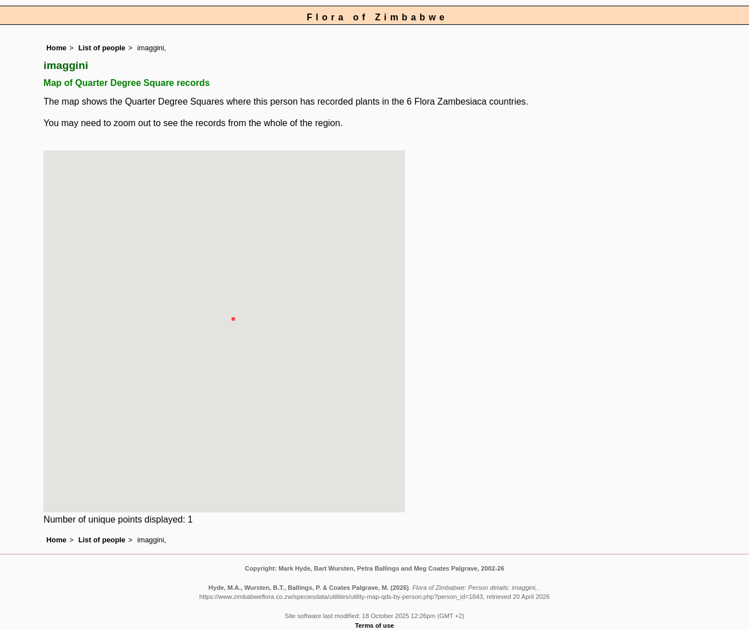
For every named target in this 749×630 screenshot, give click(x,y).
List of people (102, 48)
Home (56, 48)
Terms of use (374, 625)
